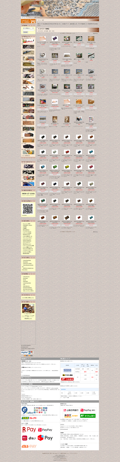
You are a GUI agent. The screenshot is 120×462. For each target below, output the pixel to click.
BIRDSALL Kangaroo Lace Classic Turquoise (91, 156)
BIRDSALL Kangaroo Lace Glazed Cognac (91, 205)
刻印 (28, 46)
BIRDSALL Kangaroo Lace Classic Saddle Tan (91, 141)
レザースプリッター (27, 239)
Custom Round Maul (27, 260)
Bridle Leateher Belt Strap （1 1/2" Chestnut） (43, 91)
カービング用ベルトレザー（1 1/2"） (66, 76)
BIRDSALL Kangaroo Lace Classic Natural (91, 188)
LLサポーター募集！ (27, 251)
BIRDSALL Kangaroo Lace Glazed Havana (67, 205)
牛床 (91, 59)
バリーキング (28, 166)
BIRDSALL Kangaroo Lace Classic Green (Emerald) (43, 205)
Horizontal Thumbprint (27, 287)
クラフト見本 (28, 122)
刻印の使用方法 (26, 229)
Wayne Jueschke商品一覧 (28, 248)
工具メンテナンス (28, 99)
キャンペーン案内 (26, 223)
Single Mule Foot (26, 286)
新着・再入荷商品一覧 (28, 40)
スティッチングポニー (27, 237)
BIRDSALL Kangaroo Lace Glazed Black (55, 205)
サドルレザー (55, 105)
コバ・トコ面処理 (28, 81)
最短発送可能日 (26, 253)
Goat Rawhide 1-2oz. (67, 123)
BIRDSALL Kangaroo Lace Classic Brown (55, 141)
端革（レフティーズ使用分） (79, 60)
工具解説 (25, 228)
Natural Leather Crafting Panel (67, 60)
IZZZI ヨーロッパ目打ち (28, 290)
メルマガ (51, 17)
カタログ (33, 386)
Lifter (24, 284)
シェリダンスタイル (27, 231)
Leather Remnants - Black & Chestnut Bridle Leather (79, 91)
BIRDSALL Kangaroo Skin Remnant (67, 43)
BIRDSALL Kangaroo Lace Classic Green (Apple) (55, 171)
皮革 (28, 140)
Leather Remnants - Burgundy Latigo (91, 91)
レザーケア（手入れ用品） (28, 110)
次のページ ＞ (95, 33)
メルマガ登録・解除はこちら (28, 297)
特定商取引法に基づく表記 (47, 453)
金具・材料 (28, 128)
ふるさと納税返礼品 (26, 155)
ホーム (23, 17)
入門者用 (25, 226)
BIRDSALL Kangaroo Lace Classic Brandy (67, 141)
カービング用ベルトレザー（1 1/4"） (54, 76)
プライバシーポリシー (74, 453)
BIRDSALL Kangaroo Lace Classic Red (67, 156)
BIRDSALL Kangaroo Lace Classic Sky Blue (43, 171)
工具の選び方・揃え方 (27, 225)
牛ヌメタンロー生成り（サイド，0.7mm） (42, 43)
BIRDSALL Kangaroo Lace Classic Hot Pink (91, 171)
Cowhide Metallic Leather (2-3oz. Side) (42, 106)
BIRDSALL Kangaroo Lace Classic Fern (79, 188)
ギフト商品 (28, 146)
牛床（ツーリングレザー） (79, 42)
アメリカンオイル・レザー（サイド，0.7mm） (79, 106)
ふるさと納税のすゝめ (27, 236)
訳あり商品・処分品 (28, 151)
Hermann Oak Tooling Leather (91, 43)
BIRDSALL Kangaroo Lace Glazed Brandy (79, 205)
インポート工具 (28, 172)
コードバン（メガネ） (91, 105)
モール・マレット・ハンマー (28, 58)
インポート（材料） (28, 177)
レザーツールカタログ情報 (28, 245)
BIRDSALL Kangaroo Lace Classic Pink (79, 171)
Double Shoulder (55, 59)
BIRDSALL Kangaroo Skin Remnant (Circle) (79, 123)
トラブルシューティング (28, 250)
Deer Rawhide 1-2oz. (55, 123)
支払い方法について (56, 453)
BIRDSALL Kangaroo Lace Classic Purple (55, 188)
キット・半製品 (28, 134)
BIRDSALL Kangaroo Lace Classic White (55, 156)
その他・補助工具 (28, 87)
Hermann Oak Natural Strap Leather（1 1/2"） (43, 60)
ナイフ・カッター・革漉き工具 (28, 69)
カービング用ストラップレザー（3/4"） (42, 76)
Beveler (24, 279)
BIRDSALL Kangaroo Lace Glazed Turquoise (91, 222)
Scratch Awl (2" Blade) (27, 263)
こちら (46, 381)
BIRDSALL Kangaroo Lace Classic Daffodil (67, 171)
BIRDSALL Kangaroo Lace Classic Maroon (67, 188)
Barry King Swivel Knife (27, 289)
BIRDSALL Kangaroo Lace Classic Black (43, 141)
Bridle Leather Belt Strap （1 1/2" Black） (91, 76)
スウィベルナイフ (28, 52)
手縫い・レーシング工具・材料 (28, 75)
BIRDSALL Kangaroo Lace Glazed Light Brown (67, 222)
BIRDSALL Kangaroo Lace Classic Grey (43, 156)
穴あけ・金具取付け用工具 (28, 93)
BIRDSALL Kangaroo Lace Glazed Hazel (55, 222)
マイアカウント (29, 17)
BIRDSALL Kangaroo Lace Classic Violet (55, 43)
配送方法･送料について (65, 453)
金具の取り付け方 (26, 234)
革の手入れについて (27, 244)
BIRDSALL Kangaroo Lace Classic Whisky (79, 141)
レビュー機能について (27, 247)
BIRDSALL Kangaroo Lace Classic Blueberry (79, 156)
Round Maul (25, 281)
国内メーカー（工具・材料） (28, 183)
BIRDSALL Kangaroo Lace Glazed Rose (79, 222)
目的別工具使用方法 (27, 240)
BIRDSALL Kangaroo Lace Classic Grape (43, 188)
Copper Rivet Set (26, 276)
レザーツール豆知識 (27, 233)
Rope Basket (25, 261)
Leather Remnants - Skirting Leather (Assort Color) (55, 91)
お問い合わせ (37, 17)
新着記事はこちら (28, 318)
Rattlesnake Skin (43, 122)
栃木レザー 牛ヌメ (67, 105)
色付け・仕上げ (28, 105)
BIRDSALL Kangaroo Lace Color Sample (91, 124)
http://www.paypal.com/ (64, 429)
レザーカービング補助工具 (28, 64)
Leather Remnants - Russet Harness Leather (67, 91)
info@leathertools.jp (27, 375)
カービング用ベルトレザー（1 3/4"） (79, 76)
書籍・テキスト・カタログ (28, 116)
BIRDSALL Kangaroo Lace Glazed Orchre (43, 222)
